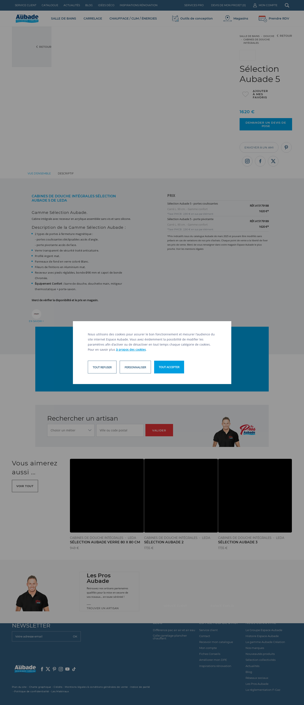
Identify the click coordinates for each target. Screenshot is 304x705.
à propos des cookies (131, 350)
